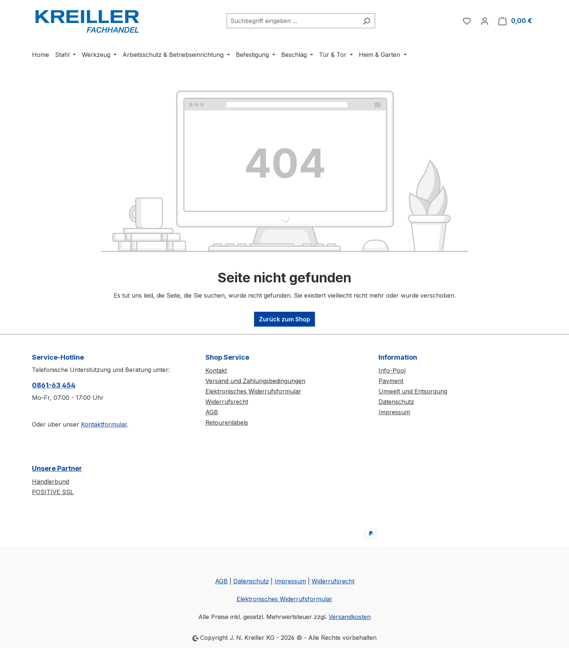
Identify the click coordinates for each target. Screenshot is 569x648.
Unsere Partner (57, 468)
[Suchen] (366, 20)
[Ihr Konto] (485, 20)
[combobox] (292, 20)
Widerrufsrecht (226, 401)
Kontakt (216, 370)
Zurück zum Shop (284, 319)
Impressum (394, 412)
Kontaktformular (104, 424)
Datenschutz (396, 401)
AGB (211, 412)
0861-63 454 (53, 385)
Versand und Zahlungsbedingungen (255, 381)
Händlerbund (50, 481)
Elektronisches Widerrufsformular (253, 391)
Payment (390, 381)
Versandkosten (350, 617)
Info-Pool (392, 370)
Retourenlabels (226, 422)
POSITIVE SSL (53, 492)
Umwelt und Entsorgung (412, 391)
